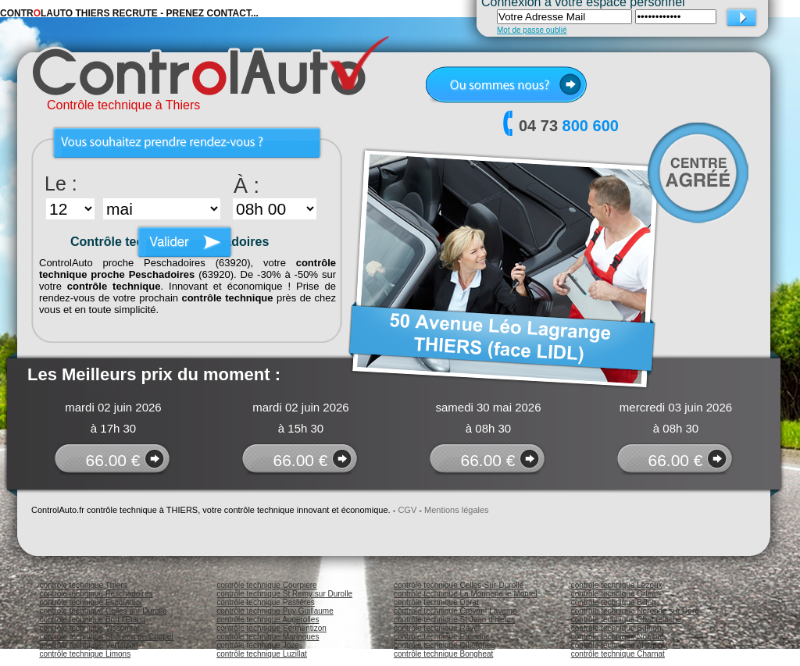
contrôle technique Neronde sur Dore (635, 611)
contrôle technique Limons (84, 654)
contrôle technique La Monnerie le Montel (465, 593)
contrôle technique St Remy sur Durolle (284, 593)
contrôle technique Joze (257, 645)
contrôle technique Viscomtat (89, 628)
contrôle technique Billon (613, 602)
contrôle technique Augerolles (267, 619)
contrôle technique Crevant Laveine (455, 611)
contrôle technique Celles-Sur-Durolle (458, 585)
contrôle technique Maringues (267, 636)
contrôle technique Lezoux (616, 585)
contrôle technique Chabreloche (626, 619)
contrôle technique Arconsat (619, 645)
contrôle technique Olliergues (444, 645)
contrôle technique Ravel (437, 628)
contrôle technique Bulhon (616, 628)
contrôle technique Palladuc (442, 636)
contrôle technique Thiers (83, 585)
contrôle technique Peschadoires (95, 593)
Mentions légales (456, 510)
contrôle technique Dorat (436, 602)
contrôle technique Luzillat (261, 654)
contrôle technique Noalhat (617, 636)
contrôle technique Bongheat (443, 654)
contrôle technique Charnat (618, 654)
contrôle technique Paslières (265, 602)
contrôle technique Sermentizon (271, 628)
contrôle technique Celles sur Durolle (102, 611)
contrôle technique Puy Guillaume (275, 611)
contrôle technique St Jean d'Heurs (454, 619)
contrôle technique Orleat (615, 593)
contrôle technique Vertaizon (88, 645)
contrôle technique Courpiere (266, 585)
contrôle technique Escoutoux (90, 602)
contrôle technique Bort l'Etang (92, 619)
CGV (407, 510)
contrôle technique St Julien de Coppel (106, 636)
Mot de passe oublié (532, 30)
